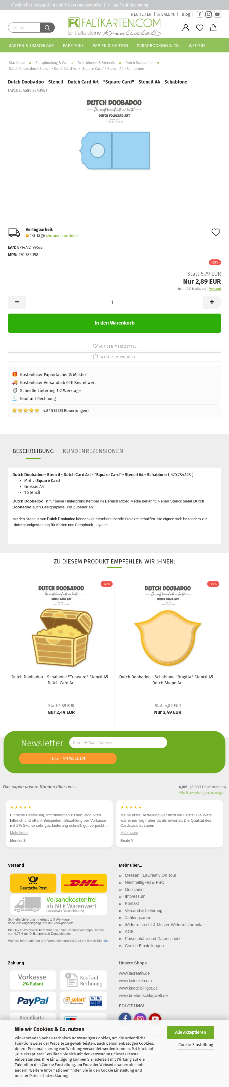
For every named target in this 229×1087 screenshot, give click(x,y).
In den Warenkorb (115, 323)
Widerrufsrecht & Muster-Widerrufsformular (164, 924)
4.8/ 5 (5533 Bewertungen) (50, 410)
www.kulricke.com (135, 980)
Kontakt (132, 903)
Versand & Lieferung (143, 910)
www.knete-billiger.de (138, 988)
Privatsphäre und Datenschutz (152, 938)
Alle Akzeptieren (190, 1032)
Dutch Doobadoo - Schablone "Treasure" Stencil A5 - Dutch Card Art (61, 680)
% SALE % (166, 14)
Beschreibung (33, 451)
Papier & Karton (110, 45)
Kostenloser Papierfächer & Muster (53, 374)
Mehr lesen (19, 833)
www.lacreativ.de (134, 973)
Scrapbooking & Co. (158, 45)
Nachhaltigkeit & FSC (144, 882)
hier (105, 941)
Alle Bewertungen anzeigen (202, 792)
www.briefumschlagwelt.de (143, 995)
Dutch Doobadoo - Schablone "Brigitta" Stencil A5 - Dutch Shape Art (167, 680)
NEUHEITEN (141, 14)
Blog (186, 14)
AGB (129, 931)
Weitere (197, 45)
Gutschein (134, 889)
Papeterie (73, 45)
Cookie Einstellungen (144, 945)
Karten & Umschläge (31, 45)
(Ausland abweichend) (62, 236)
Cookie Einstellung (195, 1044)
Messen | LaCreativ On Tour (150, 875)
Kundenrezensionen (93, 451)
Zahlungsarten (138, 917)
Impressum (135, 896)
